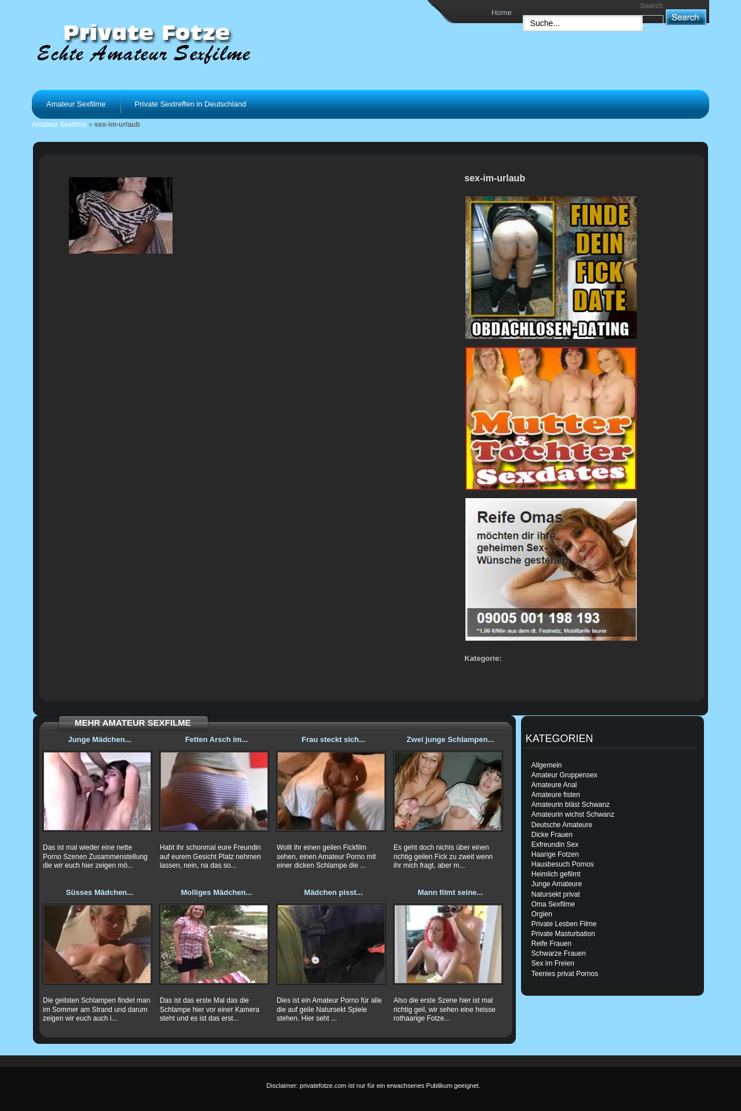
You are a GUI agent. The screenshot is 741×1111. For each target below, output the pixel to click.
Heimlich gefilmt (556, 874)
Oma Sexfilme (553, 904)
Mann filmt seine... (450, 892)
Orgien (541, 914)
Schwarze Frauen (558, 953)
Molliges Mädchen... (216, 892)
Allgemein (546, 765)
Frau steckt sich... (333, 739)
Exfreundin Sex (554, 844)
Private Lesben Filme (564, 924)
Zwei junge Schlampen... (450, 739)
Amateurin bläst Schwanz (570, 805)
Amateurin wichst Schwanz (572, 814)
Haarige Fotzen (555, 854)
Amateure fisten (555, 795)
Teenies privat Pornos (564, 974)
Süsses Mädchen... (99, 892)
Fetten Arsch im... (216, 739)
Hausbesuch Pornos (562, 864)
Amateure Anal (554, 785)
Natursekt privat (555, 894)
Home (501, 12)
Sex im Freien (552, 963)
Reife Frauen (551, 944)
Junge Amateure (556, 884)
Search (651, 6)
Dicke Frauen (552, 835)
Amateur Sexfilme (76, 104)
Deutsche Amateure (561, 825)
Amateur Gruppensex (564, 775)
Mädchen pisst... (333, 892)
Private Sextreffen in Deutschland (191, 104)
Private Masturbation (563, 934)
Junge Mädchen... (99, 739)
